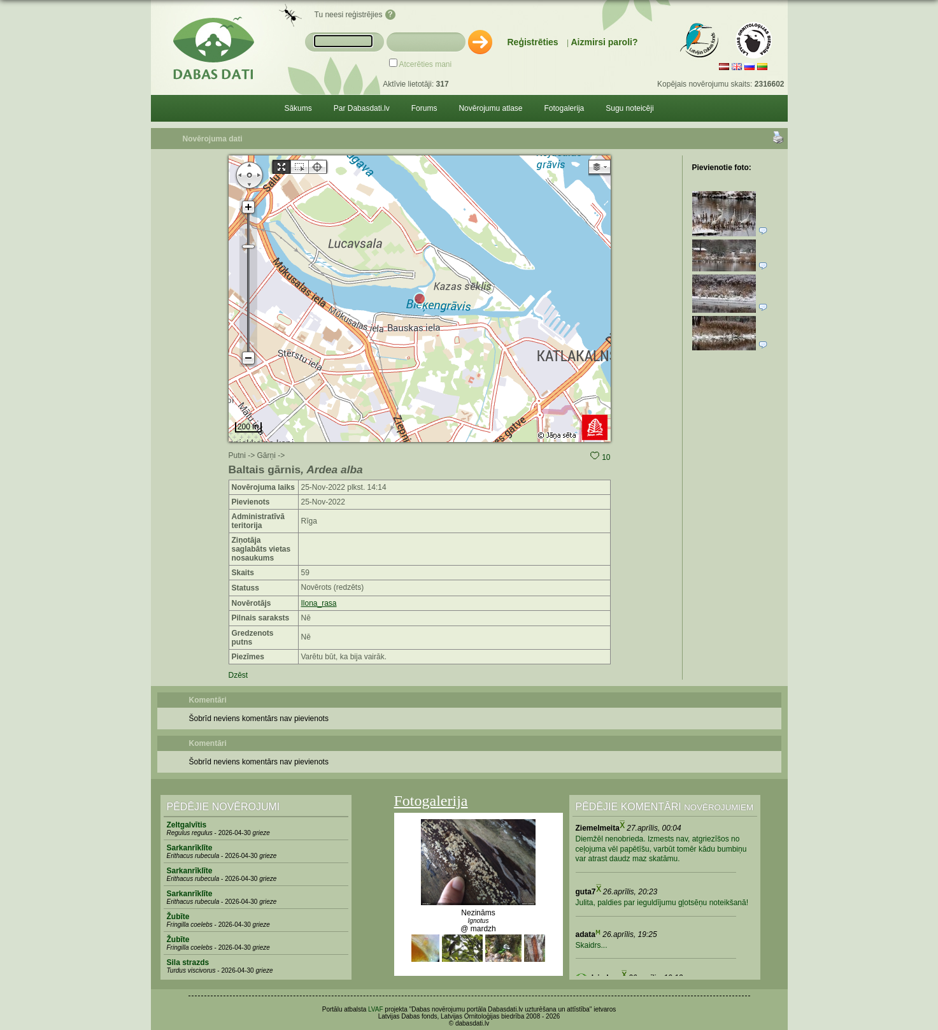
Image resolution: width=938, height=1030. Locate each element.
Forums (424, 108)
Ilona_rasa (319, 603)
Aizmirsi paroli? (604, 42)
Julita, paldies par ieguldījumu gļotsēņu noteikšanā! (662, 902)
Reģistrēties (533, 42)
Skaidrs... (592, 945)
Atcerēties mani (425, 64)
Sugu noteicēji (629, 108)
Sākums (297, 108)
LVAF (375, 1009)
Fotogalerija (564, 108)
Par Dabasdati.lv (362, 108)
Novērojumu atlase (490, 108)
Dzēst (238, 675)
